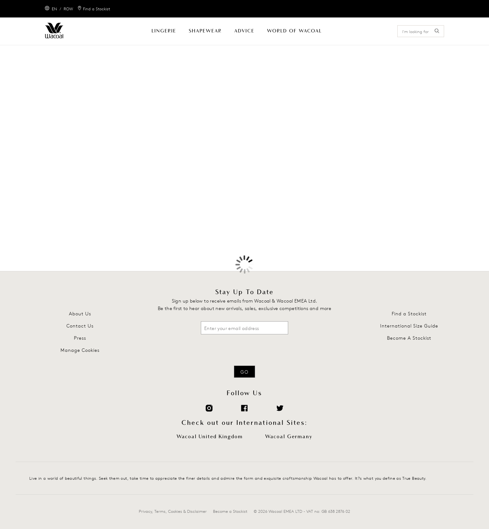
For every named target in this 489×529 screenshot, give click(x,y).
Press (80, 338)
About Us (80, 314)
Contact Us (80, 326)
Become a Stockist (230, 511)
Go (244, 372)
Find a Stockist (409, 314)
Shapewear (205, 31)
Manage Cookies (80, 350)
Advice (244, 31)
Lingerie (164, 31)
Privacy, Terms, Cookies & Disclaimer (173, 511)
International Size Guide (409, 326)
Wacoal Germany (288, 436)
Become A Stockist (409, 338)
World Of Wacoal (294, 31)
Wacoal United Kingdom (210, 436)
